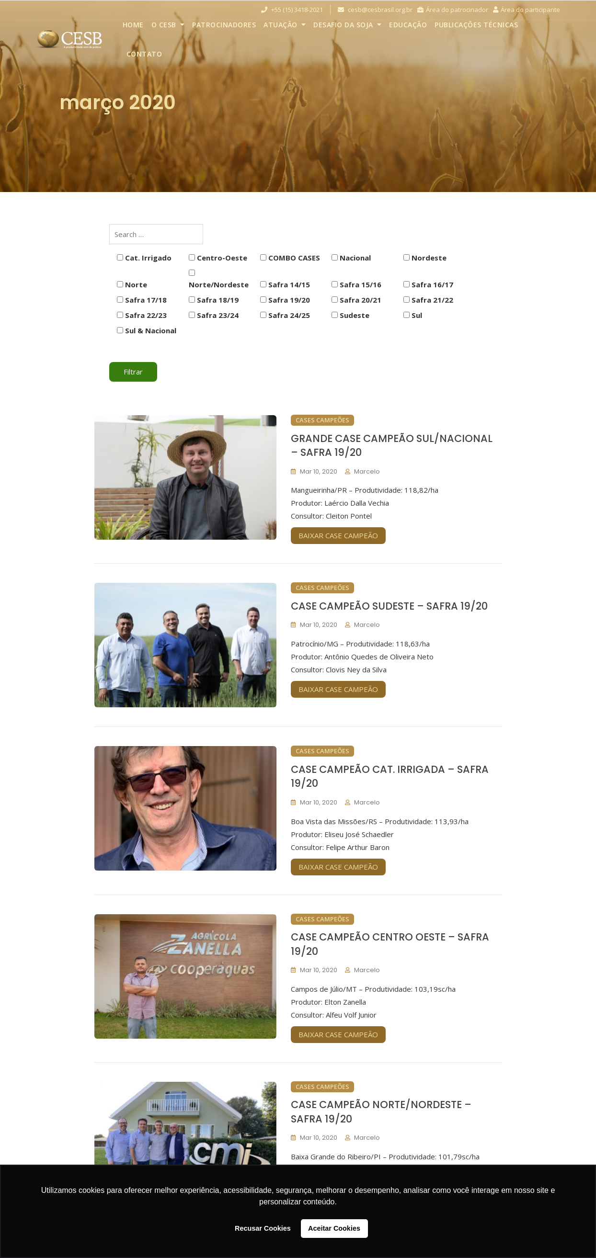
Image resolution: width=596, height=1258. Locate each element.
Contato (144, 53)
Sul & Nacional (146, 330)
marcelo (367, 471)
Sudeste (350, 315)
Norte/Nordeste (219, 279)
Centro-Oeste (218, 257)
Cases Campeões (322, 420)
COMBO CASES (290, 257)
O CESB (163, 24)
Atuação (281, 24)
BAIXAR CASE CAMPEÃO (338, 535)
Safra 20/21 (356, 300)
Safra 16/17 (428, 284)
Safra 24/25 (285, 315)
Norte (132, 284)
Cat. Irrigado (144, 257)
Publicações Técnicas (476, 24)
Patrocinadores (224, 24)
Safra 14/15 (285, 284)
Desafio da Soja (343, 24)
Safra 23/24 (214, 315)
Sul (412, 315)
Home (133, 24)
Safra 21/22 (428, 300)
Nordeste (425, 257)
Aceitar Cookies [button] (334, 1228)
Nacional (351, 257)
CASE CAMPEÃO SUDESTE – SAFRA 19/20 (389, 606)
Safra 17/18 (142, 300)
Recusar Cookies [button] (263, 1228)
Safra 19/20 (285, 300)
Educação (408, 24)
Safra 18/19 (214, 300)
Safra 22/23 (142, 315)
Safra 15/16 (356, 284)
